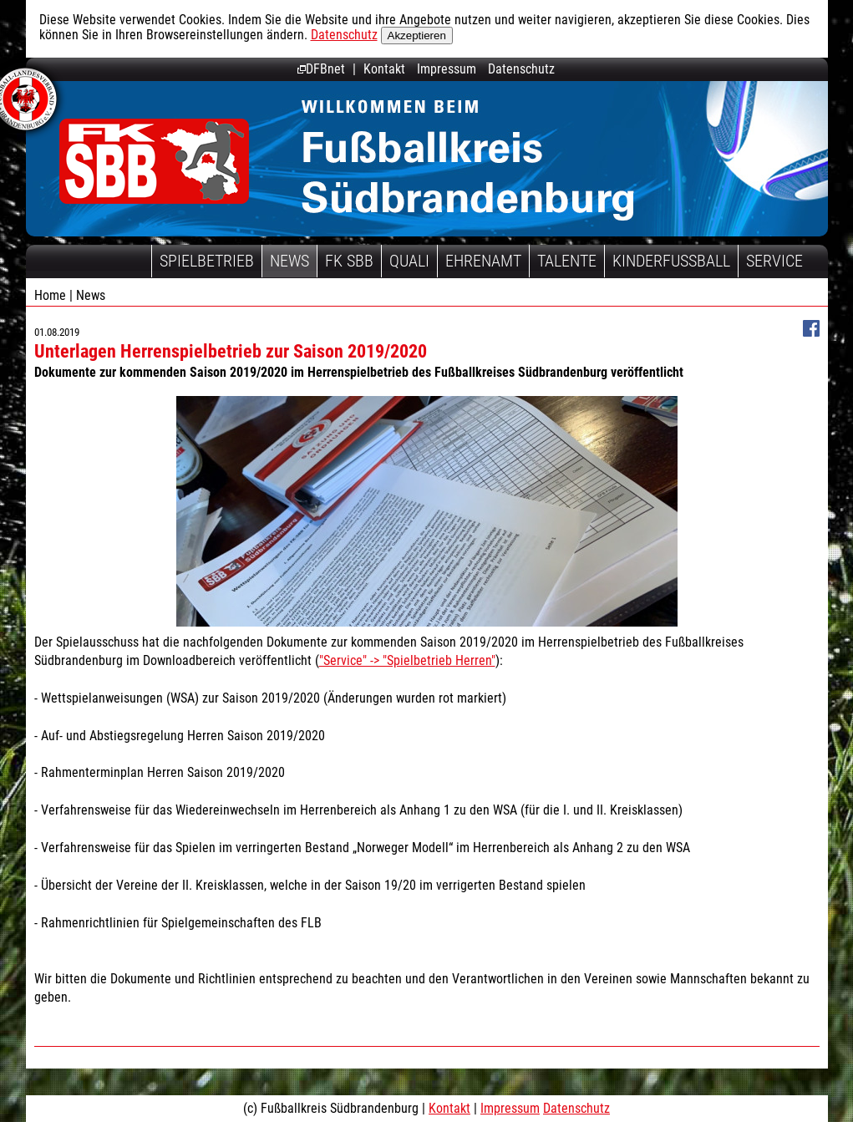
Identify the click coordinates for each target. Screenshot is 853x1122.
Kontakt (384, 69)
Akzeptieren (417, 35)
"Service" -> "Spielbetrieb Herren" (407, 660)
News (289, 261)
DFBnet (321, 69)
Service (774, 261)
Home (50, 295)
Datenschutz (344, 35)
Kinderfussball (671, 261)
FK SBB (349, 261)
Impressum (446, 69)
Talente (567, 261)
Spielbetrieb (207, 261)
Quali (409, 261)
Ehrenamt (483, 261)
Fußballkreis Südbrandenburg (154, 161)
